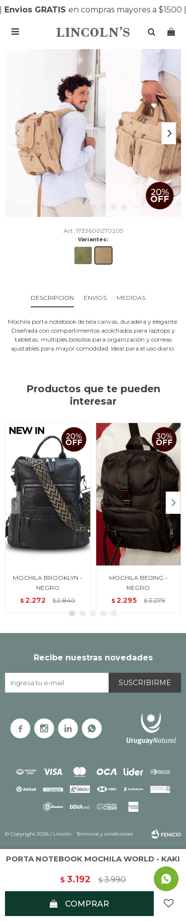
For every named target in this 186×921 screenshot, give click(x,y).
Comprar (87, 904)
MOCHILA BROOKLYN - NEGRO (47, 582)
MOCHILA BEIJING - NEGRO (138, 582)
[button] (168, 133)
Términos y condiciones (104, 834)
